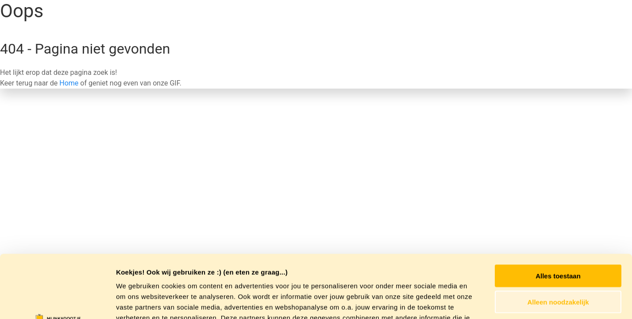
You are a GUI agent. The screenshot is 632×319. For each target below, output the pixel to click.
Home (68, 83)
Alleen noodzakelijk (558, 239)
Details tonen (478, 301)
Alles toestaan (558, 213)
